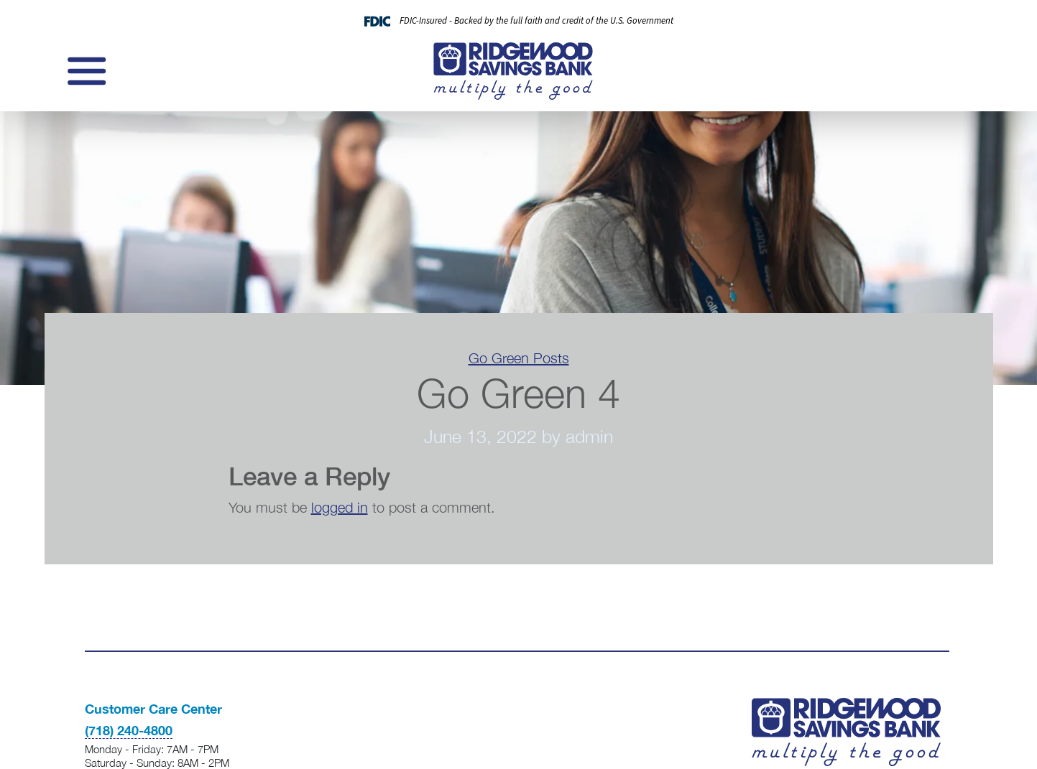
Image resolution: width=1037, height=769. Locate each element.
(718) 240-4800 (128, 730)
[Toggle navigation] (84, 71)
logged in (339, 507)
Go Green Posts (519, 358)
